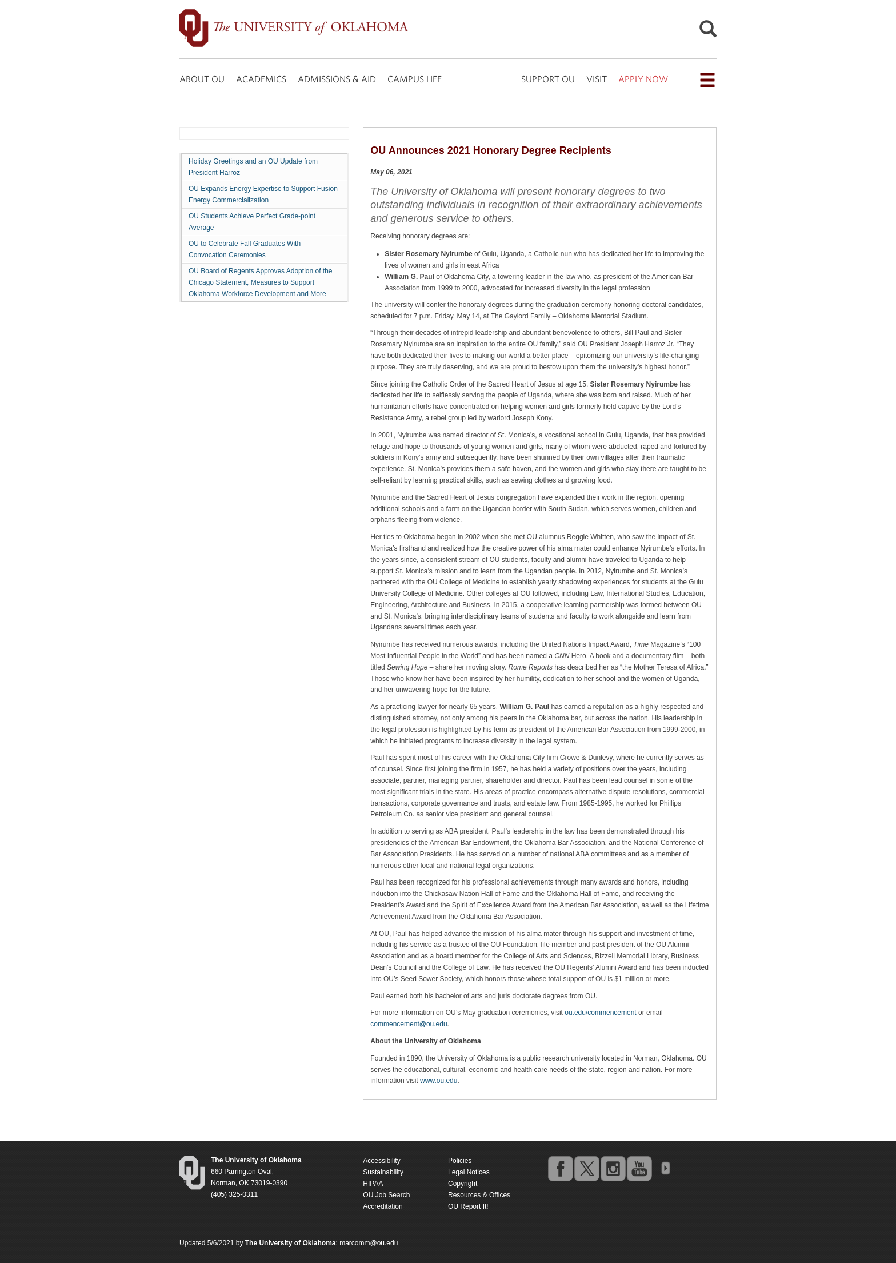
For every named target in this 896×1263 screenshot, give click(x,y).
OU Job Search (386, 1195)
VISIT (596, 79)
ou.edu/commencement (600, 1013)
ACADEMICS (261, 79)
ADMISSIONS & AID (337, 79)
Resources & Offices (479, 1195)
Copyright (462, 1184)
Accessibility (381, 1161)
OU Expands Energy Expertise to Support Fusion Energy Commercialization (263, 194)
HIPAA (373, 1184)
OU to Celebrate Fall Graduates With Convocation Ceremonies (245, 249)
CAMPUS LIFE (414, 79)
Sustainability (383, 1172)
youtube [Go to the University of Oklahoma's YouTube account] (639, 1168)
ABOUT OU (202, 79)
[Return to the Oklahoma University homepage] (256, 1160)
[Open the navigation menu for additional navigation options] (707, 80)
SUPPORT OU (548, 79)
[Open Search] (708, 31)
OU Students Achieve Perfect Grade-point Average (252, 222)
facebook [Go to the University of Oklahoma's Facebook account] (560, 1168)
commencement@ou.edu (408, 1024)
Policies (459, 1161)
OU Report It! (468, 1206)
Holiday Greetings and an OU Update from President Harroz (253, 167)
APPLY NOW (643, 79)
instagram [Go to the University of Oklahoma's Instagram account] (612, 1168)
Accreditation (382, 1206)
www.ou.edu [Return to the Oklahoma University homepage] (438, 1081)
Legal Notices (469, 1172)
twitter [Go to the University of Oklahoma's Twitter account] (586, 1168)
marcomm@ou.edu (368, 1243)
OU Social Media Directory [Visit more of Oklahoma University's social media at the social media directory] (665, 1168)
